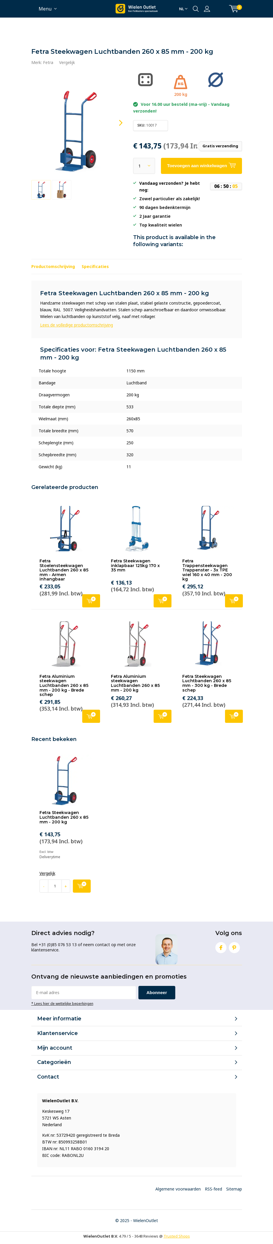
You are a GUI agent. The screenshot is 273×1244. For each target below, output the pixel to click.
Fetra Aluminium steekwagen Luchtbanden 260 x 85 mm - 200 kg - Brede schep (64, 685)
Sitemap (234, 1189)
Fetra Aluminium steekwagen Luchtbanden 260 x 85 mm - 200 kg (135, 683)
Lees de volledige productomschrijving (76, 325)
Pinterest (234, 946)
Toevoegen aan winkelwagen (91, 600)
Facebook (220, 946)
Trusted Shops (177, 1236)
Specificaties (95, 266)
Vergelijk (67, 62)
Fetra (48, 62)
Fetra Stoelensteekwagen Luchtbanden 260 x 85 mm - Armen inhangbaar (64, 570)
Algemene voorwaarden (178, 1189)
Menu (45, 9)
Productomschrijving (53, 266)
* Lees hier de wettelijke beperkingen (62, 1003)
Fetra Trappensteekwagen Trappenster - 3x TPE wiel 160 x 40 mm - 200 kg (207, 570)
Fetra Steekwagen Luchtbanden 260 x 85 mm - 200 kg (64, 817)
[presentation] (116, 123)
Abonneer (157, 992)
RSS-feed (213, 1189)
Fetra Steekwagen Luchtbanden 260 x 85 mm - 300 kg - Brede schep (206, 683)
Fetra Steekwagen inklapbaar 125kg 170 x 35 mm (135, 565)
